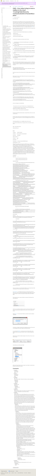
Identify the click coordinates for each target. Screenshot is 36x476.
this (32, 26)
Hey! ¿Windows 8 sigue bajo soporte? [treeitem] (7, 51)
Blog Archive (16, 6)
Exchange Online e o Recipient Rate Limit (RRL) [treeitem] (6, 62)
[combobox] (6, 8)
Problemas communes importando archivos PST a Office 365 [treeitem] (6, 45)
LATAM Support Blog (20, 6)
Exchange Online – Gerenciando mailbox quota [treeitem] (6, 37)
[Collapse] (10, 6)
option (16, 313)
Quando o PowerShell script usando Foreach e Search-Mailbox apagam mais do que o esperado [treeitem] (7, 58)
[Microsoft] (1, 0)
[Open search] (32, 1)
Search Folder (15, 291)
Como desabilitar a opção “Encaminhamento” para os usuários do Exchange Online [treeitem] (7, 27)
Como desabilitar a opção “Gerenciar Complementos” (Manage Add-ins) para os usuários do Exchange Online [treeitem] (7, 29)
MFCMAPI (18, 331)
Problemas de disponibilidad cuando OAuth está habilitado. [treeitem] (6, 60)
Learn (13, 6)
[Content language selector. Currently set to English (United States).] (4, 471)
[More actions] (34, 6)
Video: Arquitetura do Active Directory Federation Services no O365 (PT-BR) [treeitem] (7, 56)
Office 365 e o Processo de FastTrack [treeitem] (6, 54)
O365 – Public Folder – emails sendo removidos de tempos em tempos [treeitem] (6, 53)
